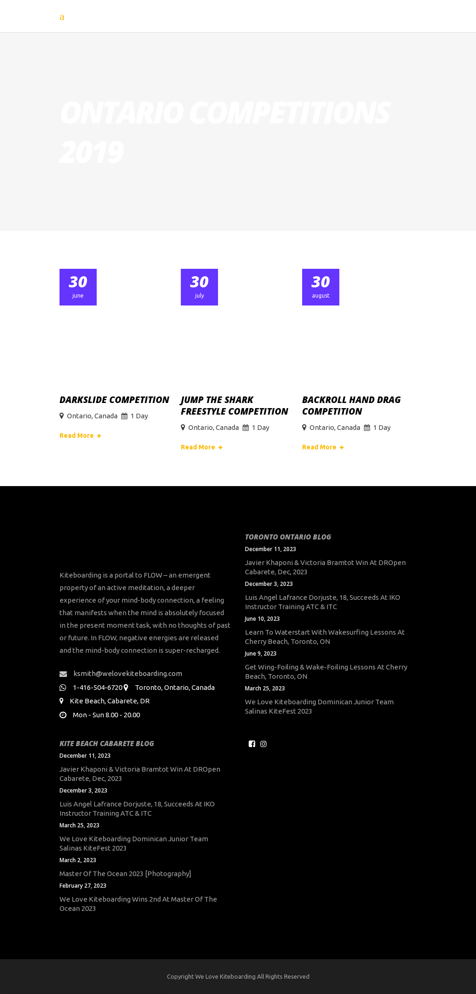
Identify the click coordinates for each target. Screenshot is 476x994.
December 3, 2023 (269, 584)
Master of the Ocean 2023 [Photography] (126, 873)
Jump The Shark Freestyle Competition (234, 405)
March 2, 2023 (78, 860)
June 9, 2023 (261, 653)
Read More (77, 435)
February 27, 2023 (83, 886)
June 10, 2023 (262, 619)
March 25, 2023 (265, 688)
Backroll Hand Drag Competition (351, 405)
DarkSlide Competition (114, 400)
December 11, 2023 (270, 549)
